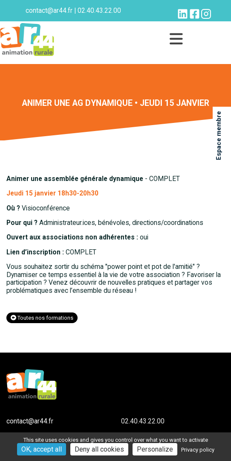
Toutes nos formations (42, 318)
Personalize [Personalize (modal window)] (155, 449)
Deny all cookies (99, 449)
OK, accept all (41, 449)
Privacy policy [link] (197, 449)
